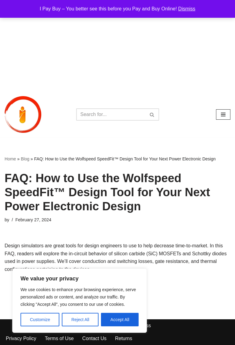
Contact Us (94, 338)
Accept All (119, 319)
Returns (123, 338)
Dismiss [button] (186, 8)
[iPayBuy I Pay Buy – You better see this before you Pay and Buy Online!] (23, 114)
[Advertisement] (117, 46)
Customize (40, 319)
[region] (79, 300)
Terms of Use (59, 338)
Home (10, 158)
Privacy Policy (21, 338)
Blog (25, 158)
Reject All (80, 319)
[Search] (110, 114)
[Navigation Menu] (223, 114)
